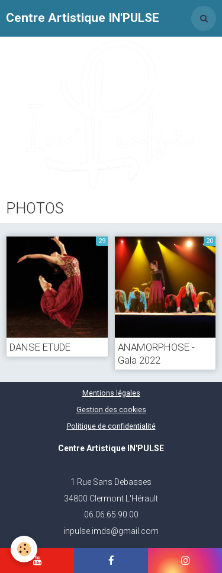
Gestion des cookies (111, 409)
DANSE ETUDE (39, 347)
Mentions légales (111, 393)
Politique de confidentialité (111, 426)
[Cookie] (24, 549)
